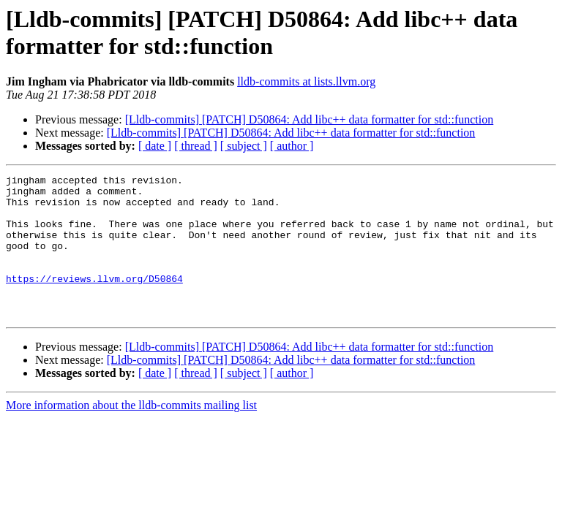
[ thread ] (195, 146)
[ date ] (154, 146)
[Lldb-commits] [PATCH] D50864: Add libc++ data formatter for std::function (309, 119)
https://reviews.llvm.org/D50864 (94, 300)
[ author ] (292, 146)
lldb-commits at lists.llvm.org (306, 81)
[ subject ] (243, 146)
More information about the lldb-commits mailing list (131, 433)
